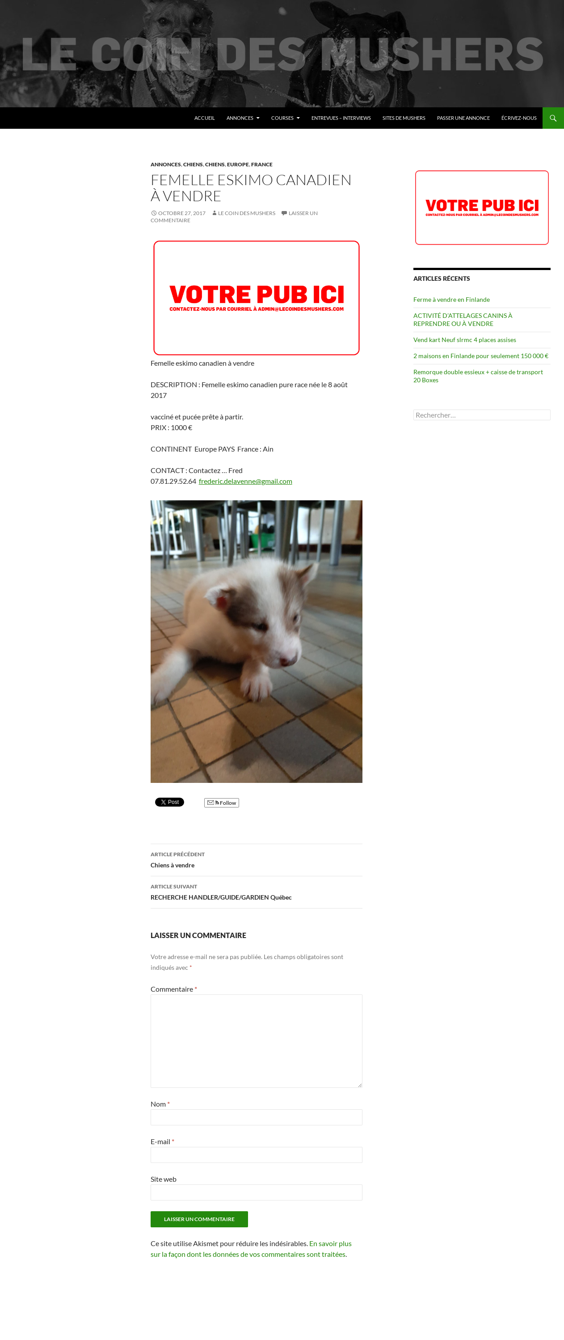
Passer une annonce (463, 118)
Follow (221, 802)
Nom (160, 1103)
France (262, 164)
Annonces (240, 118)
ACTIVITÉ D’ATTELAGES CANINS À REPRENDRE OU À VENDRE (463, 319)
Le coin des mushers (48, 118)
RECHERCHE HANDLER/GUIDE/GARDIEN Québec (256, 891)
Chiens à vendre (256, 859)
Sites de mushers (404, 118)
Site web (164, 1179)
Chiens (193, 164)
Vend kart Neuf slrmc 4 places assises (464, 339)
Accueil (204, 118)
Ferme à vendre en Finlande (451, 299)
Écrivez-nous (519, 118)
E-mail (162, 1141)
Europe (238, 164)
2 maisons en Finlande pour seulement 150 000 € (480, 355)
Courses (282, 118)
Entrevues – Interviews (341, 118)
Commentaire (174, 989)
